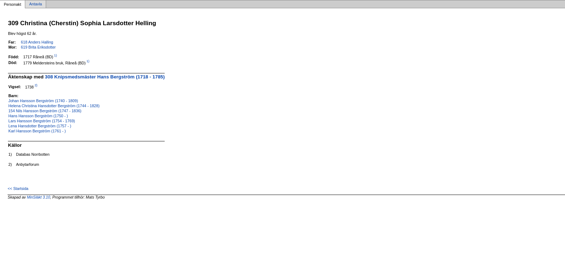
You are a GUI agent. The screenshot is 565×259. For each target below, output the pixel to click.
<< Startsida (18, 188)
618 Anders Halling (37, 42)
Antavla (35, 4)
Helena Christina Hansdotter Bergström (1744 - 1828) (53, 106)
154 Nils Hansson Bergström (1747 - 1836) (44, 111)
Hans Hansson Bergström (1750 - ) (38, 116)
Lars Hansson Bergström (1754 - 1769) (41, 121)
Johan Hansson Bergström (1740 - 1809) (43, 101)
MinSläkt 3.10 (38, 197)
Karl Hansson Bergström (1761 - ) (37, 131)
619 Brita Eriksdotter (38, 47)
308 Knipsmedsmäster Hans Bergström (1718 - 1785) (105, 76)
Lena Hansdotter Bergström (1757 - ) (39, 126)
